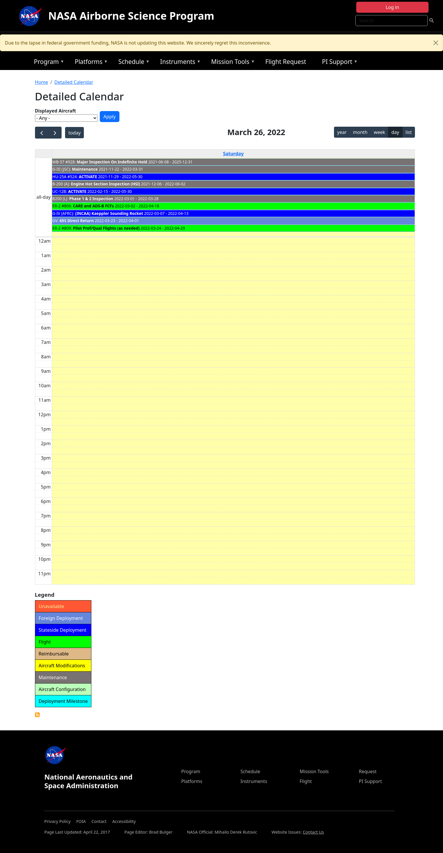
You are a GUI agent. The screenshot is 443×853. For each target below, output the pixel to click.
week (379, 132)
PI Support (338, 63)
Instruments (179, 63)
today (75, 133)
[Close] (436, 43)
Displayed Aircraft (55, 111)
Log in (392, 7)
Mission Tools (231, 63)
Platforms (90, 63)
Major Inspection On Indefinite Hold (112, 162)
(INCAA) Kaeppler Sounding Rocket (109, 213)
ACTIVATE (88, 176)
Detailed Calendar (73, 82)
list (408, 132)
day (395, 132)
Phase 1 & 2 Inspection (91, 198)
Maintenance (85, 169)
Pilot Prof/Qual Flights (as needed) (106, 228)
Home (41, 82)
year (342, 132)
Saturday (233, 153)
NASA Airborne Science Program (131, 16)
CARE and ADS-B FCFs (93, 206)
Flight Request (285, 62)
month (360, 132)
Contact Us (313, 832)
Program (47, 63)
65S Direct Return (77, 220)
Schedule (132, 63)
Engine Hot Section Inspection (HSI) (105, 184)
